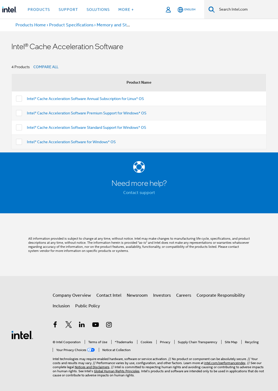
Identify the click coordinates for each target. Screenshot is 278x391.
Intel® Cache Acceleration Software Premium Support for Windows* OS (86, 113)
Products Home (30, 25)
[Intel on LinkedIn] (82, 325)
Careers (183, 295)
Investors (162, 295)
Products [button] (39, 9)
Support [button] (68, 9)
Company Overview (72, 295)
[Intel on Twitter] (68, 325)
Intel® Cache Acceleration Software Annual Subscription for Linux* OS (85, 98)
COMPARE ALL (45, 66)
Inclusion (61, 306)
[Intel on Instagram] (108, 325)
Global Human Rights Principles (117, 371)
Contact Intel (108, 295)
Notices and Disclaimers (92, 367)
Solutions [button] (98, 9)
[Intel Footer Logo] (22, 334)
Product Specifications (71, 25)
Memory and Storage (117, 25)
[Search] (211, 9)
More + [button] (126, 9)
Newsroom (137, 295)
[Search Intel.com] (246, 9)
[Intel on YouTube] (95, 325)
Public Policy (87, 306)
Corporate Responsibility (221, 295)
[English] (186, 9)
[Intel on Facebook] (55, 325)
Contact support (139, 192)
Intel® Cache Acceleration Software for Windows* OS (71, 141)
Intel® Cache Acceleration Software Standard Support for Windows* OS (86, 127)
